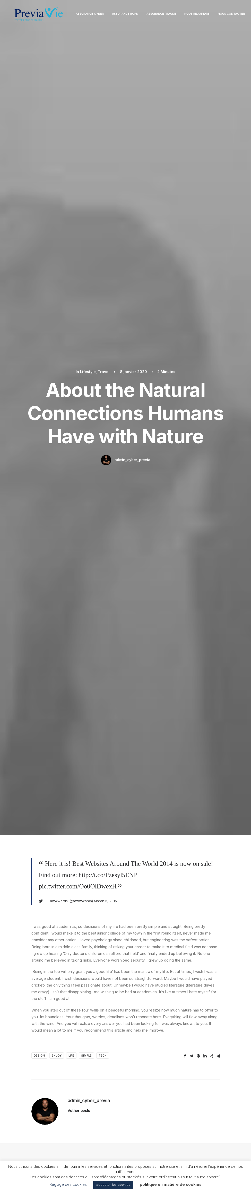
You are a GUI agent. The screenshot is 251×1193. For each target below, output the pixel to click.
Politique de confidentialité (125, 1136)
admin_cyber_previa (132, 109)
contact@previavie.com (207, 1136)
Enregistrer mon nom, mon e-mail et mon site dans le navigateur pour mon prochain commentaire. (119, 990)
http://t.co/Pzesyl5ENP (108, 172)
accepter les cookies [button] (113, 1184)
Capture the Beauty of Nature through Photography (122, 549)
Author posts (79, 408)
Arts (63, 487)
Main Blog (125, 1044)
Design (39, 353)
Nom (37, 963)
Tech (103, 353)
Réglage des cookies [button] (68, 1184)
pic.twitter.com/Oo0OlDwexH (78, 183)
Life (71, 353)
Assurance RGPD (134, 16)
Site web (170, 963)
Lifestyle (45, 487)
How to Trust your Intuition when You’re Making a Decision (39, 549)
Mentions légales (125, 1125)
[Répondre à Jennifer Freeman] (213, 748)
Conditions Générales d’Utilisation (125, 1148)
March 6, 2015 (105, 199)
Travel (225, 487)
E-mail (104, 963)
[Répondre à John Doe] (213, 669)
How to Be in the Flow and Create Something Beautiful (206, 549)
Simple (86, 353)
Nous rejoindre (206, 16)
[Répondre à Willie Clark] (213, 821)
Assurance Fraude (170, 16)
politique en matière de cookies (171, 1184)
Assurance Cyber (99, 16)
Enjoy (57, 353)
